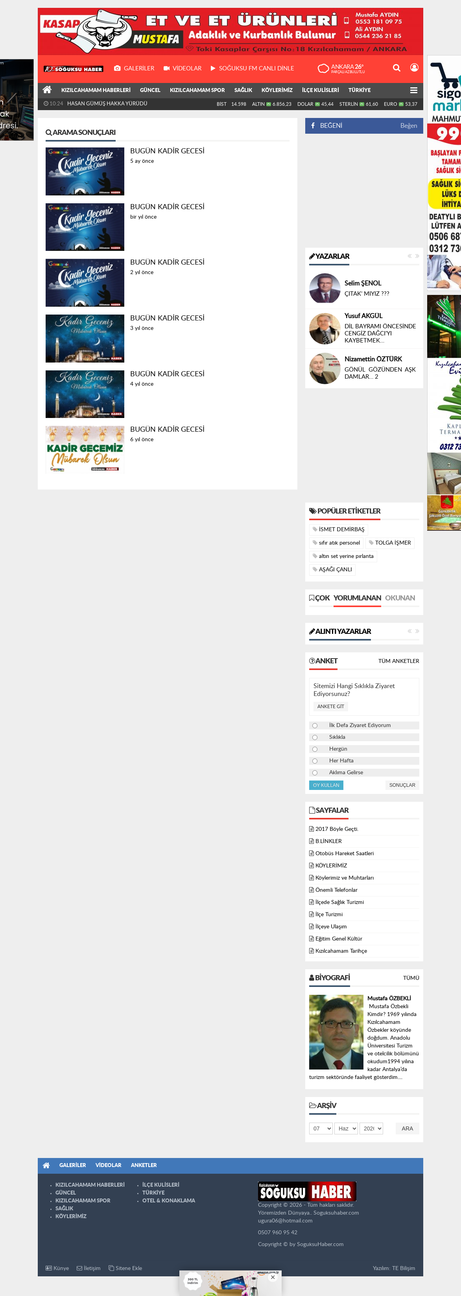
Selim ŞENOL (363, 283)
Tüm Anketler (398, 661)
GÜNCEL (150, 90)
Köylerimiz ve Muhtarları (344, 878)
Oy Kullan (326, 785)
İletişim (89, 1268)
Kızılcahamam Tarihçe (341, 951)
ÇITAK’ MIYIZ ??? (367, 294)
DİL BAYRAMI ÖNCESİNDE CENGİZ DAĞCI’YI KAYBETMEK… (380, 334)
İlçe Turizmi (329, 914)
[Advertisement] (364, 191)
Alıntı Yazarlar (340, 631)
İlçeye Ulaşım (331, 927)
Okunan (400, 598)
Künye (57, 1268)
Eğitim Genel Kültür (338, 939)
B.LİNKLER (328, 841)
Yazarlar (329, 256)
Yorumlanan (357, 598)
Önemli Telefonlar (336, 890)
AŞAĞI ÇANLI (332, 570)
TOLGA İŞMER (390, 543)
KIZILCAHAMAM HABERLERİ (96, 90)
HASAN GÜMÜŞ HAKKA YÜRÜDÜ (107, 104)
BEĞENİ (329, 126)
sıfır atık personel (336, 543)
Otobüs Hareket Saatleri (344, 853)
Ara (407, 1128)
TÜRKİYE (360, 90)
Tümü (411, 978)
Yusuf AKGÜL (363, 316)
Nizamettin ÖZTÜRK (373, 359)
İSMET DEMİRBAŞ (339, 529)
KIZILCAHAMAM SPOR (197, 90)
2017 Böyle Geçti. (336, 829)
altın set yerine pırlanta (343, 556)
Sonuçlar (402, 785)
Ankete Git (330, 706)
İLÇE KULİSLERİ (320, 90)
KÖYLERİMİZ (277, 90)
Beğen (408, 126)
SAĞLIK (243, 90)
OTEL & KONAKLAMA (168, 1201)
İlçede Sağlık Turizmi (339, 902)
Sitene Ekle (125, 1268)
